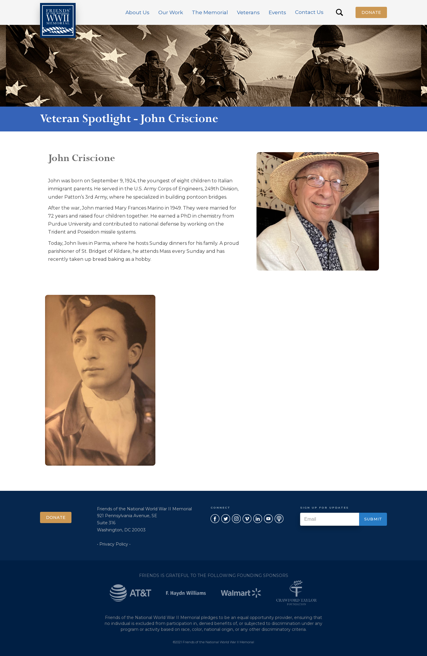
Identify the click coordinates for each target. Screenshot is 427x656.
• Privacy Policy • (113, 544)
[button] (137, 12)
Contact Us (309, 12)
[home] (58, 20)
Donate (371, 12)
